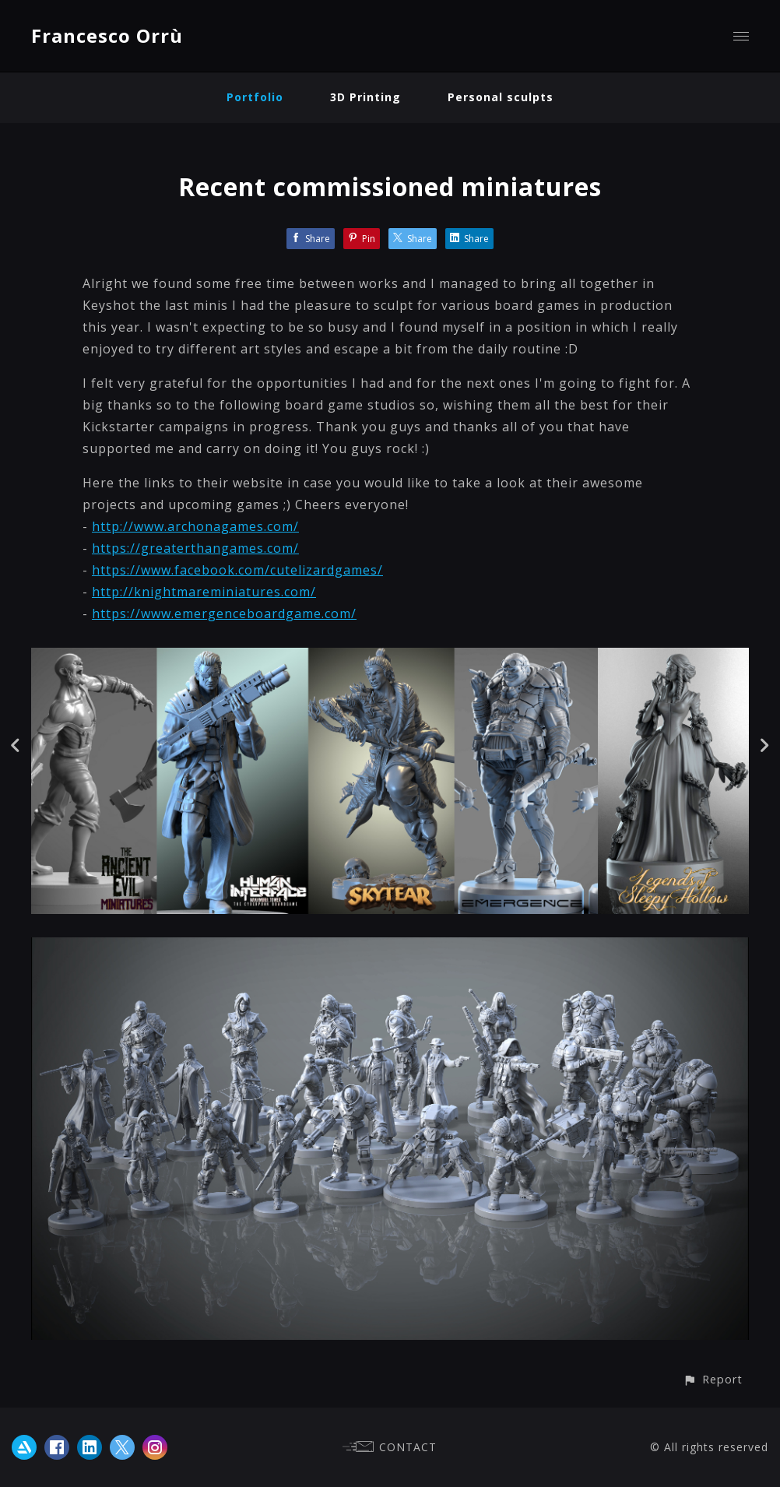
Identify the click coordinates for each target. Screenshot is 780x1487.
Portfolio (255, 97)
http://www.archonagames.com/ (195, 526)
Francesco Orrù (107, 35)
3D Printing (365, 97)
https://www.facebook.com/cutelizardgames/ (237, 569)
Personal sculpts (500, 97)
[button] (712, 1379)
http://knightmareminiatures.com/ (204, 591)
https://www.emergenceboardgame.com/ (224, 613)
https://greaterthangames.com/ (195, 548)
